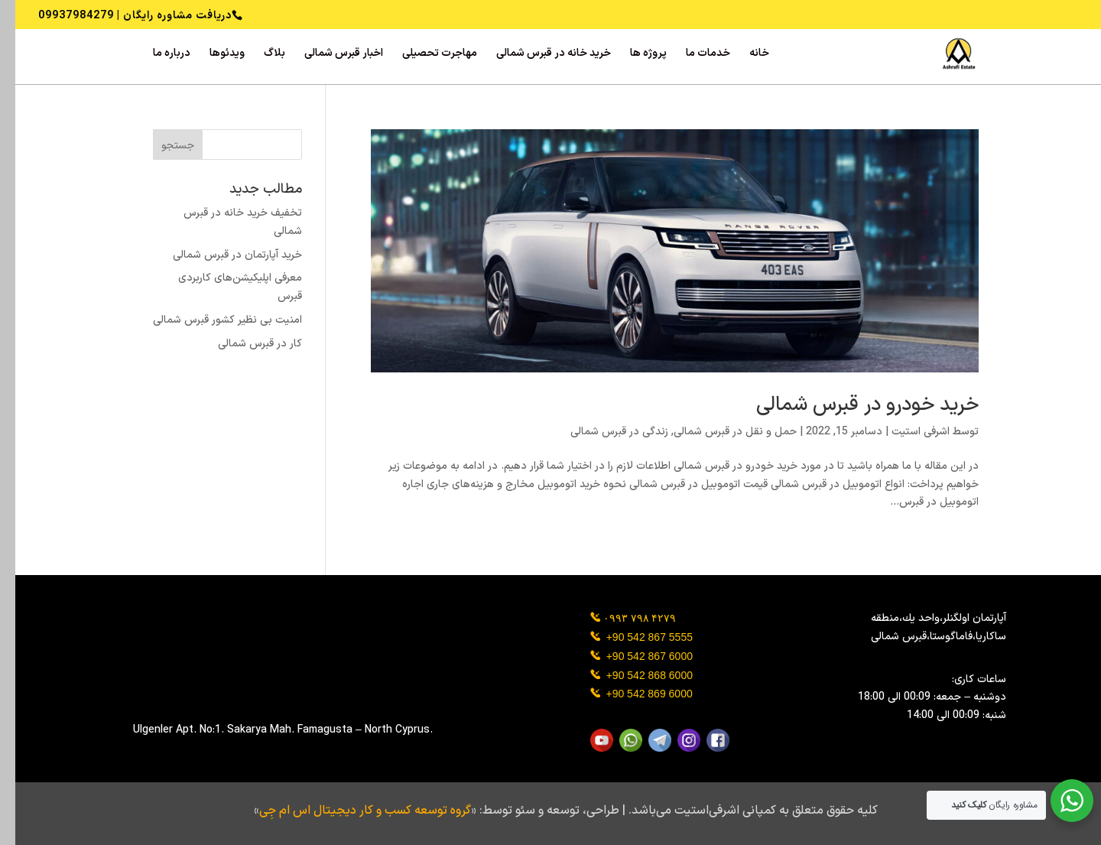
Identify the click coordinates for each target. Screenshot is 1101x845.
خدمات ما (693, 54)
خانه (744, 54)
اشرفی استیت (905, 432)
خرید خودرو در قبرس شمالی (852, 405)
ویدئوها (211, 54)
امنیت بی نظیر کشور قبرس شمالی (212, 320)
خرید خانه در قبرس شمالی (538, 54)
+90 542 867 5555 (634, 637)
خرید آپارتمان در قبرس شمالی (222, 255)
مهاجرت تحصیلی (424, 54)
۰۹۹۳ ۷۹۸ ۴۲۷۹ (624, 618)
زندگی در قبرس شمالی (604, 432)
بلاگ (259, 54)
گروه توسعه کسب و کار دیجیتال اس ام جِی (350, 810)
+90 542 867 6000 (634, 656)
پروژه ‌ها (633, 54)
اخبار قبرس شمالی (328, 54)
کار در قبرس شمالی (245, 344)
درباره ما (156, 54)
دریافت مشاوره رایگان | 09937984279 (119, 16)
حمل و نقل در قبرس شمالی (719, 432)
